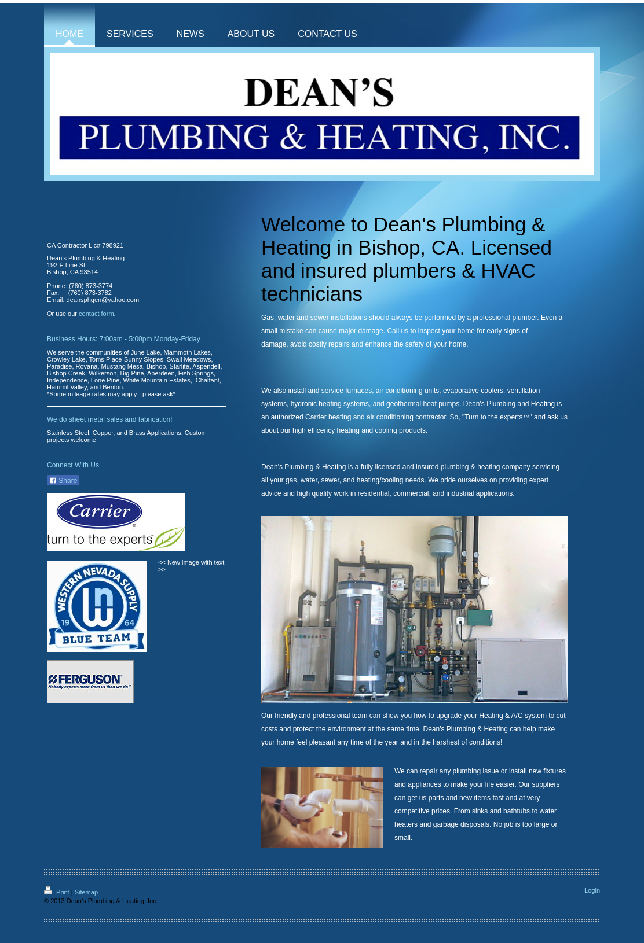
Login (592, 890)
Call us (397, 331)
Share (63, 481)
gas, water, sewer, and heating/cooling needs (355, 480)
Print (57, 892)
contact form (96, 313)
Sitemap (86, 892)
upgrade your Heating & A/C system (491, 716)
